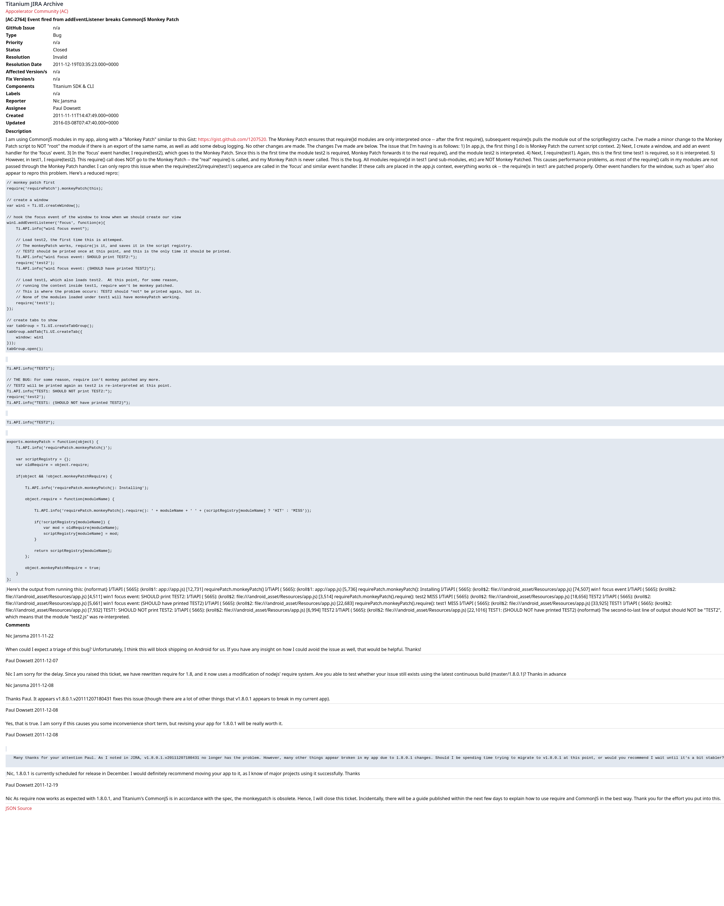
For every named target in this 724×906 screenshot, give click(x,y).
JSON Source (19, 808)
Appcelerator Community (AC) (37, 11)
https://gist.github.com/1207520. (232, 139)
